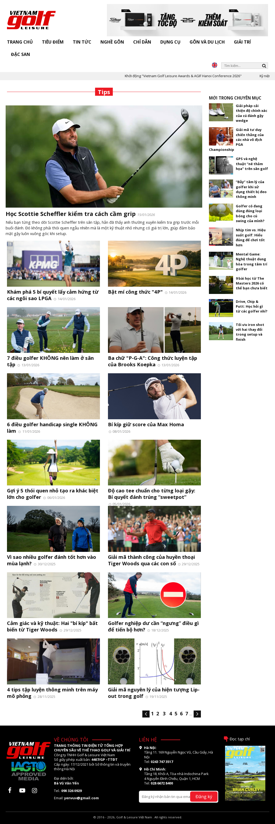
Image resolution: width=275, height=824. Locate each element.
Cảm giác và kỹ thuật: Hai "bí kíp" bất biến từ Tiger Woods (52, 626)
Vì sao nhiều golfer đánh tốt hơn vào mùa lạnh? (51, 560)
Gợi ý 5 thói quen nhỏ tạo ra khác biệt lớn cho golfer (52, 493)
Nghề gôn (112, 42)
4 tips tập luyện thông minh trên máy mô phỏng (52, 692)
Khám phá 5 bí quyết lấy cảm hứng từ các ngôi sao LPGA (53, 294)
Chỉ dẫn (142, 42)
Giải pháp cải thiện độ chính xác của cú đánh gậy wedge (251, 113)
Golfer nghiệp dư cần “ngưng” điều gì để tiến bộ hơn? (153, 626)
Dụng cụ (170, 42)
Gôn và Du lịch (207, 42)
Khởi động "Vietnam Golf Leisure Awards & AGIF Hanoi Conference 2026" (189, 75)
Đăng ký (204, 796)
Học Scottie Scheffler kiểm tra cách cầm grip (71, 214)
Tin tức (82, 42)
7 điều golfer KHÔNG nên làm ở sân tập (50, 361)
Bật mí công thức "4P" (136, 291)
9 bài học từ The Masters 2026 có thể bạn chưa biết (251, 283)
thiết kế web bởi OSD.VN (137, 821)
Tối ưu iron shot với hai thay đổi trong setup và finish (250, 332)
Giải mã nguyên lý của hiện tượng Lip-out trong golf (154, 692)
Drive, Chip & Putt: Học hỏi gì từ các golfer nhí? (251, 306)
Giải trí (242, 42)
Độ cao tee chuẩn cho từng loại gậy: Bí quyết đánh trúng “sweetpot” (151, 493)
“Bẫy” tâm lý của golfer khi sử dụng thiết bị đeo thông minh (251, 189)
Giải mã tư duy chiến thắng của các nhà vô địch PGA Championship (236, 139)
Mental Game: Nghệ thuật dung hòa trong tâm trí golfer (251, 261)
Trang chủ (20, 42)
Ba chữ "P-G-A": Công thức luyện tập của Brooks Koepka (152, 361)
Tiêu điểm (53, 42)
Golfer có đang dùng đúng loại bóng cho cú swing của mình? (250, 213)
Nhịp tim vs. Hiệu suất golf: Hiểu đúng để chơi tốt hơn (251, 237)
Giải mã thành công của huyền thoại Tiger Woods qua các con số (151, 560)
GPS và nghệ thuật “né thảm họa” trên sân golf (252, 163)
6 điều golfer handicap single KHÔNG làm (52, 427)
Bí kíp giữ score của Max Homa (146, 424)
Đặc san (20, 54)
